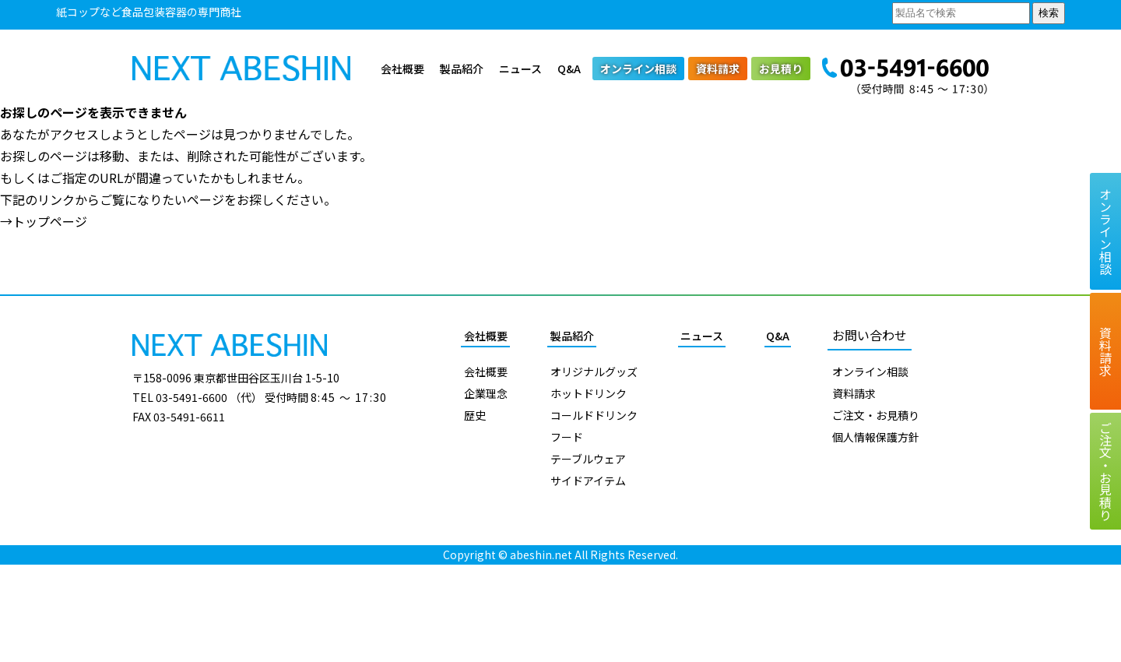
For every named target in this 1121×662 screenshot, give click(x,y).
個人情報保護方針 (875, 436)
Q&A (569, 68)
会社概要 (402, 68)
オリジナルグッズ (594, 371)
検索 (1048, 13)
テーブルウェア (588, 458)
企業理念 (486, 393)
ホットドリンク (588, 393)
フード (566, 436)
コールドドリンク (594, 415)
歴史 (475, 415)
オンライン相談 (638, 68)
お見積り (781, 68)
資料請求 (718, 68)
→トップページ (43, 221)
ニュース (520, 68)
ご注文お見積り (1105, 471)
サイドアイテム (588, 480)
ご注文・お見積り (875, 415)
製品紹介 (461, 68)
